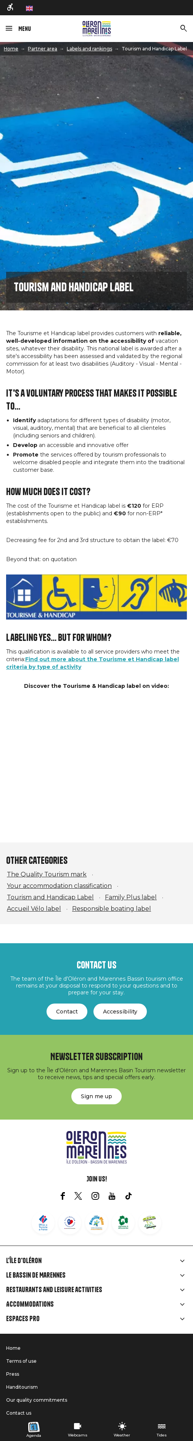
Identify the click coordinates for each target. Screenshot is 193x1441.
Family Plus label (131, 897)
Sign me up (96, 1096)
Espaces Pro (23, 1318)
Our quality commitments (36, 1400)
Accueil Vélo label (34, 908)
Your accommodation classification (59, 885)
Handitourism (22, 1387)
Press (12, 1374)
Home (11, 49)
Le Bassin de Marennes (36, 1275)
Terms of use (21, 1361)
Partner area (42, 49)
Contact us (18, 1413)
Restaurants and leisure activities (54, 1289)
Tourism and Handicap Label (50, 897)
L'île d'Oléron (24, 1260)
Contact (67, 1011)
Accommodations (30, 1304)
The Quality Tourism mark (47, 874)
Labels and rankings (89, 49)
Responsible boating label (111, 908)
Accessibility (120, 1011)
